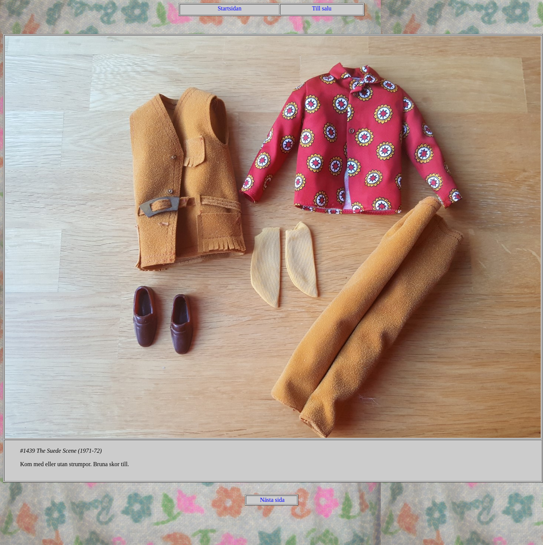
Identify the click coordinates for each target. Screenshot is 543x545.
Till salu (321, 8)
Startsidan (229, 8)
